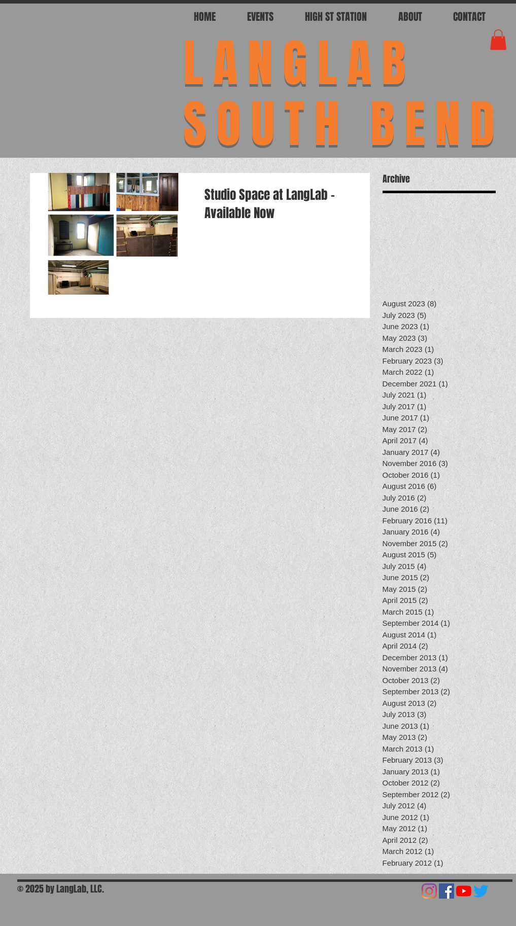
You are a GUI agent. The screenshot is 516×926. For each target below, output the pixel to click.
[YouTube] (463, 891)
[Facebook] (446, 891)
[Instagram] (429, 891)
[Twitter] (481, 891)
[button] (498, 39)
